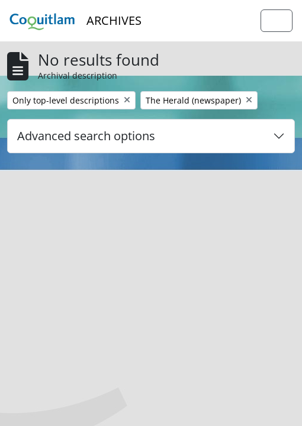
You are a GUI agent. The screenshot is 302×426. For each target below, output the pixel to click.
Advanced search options (86, 136)
